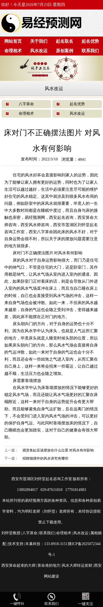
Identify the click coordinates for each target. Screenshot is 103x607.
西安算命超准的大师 (18, 565)
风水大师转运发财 (77, 565)
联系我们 (90, 50)
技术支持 (15, 544)
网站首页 (13, 41)
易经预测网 (35, 217)
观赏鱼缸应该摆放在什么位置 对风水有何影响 (58, 450)
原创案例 (64, 50)
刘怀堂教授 (10, 533)
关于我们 (38, 41)
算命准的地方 (48, 565)
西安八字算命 (41, 231)
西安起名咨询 (61, 217)
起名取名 (64, 41)
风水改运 (38, 50)
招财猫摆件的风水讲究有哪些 (45, 458)
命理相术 (13, 50)
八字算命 (26, 104)
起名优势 (90, 41)
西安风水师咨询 (35, 224)
